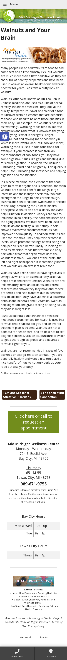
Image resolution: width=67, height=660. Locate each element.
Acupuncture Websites (19, 618)
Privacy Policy (36, 626)
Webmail (25, 637)
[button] (4, 136)
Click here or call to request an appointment (33, 422)
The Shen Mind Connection (52, 395)
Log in (44, 637)
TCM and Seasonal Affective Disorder (17, 395)
